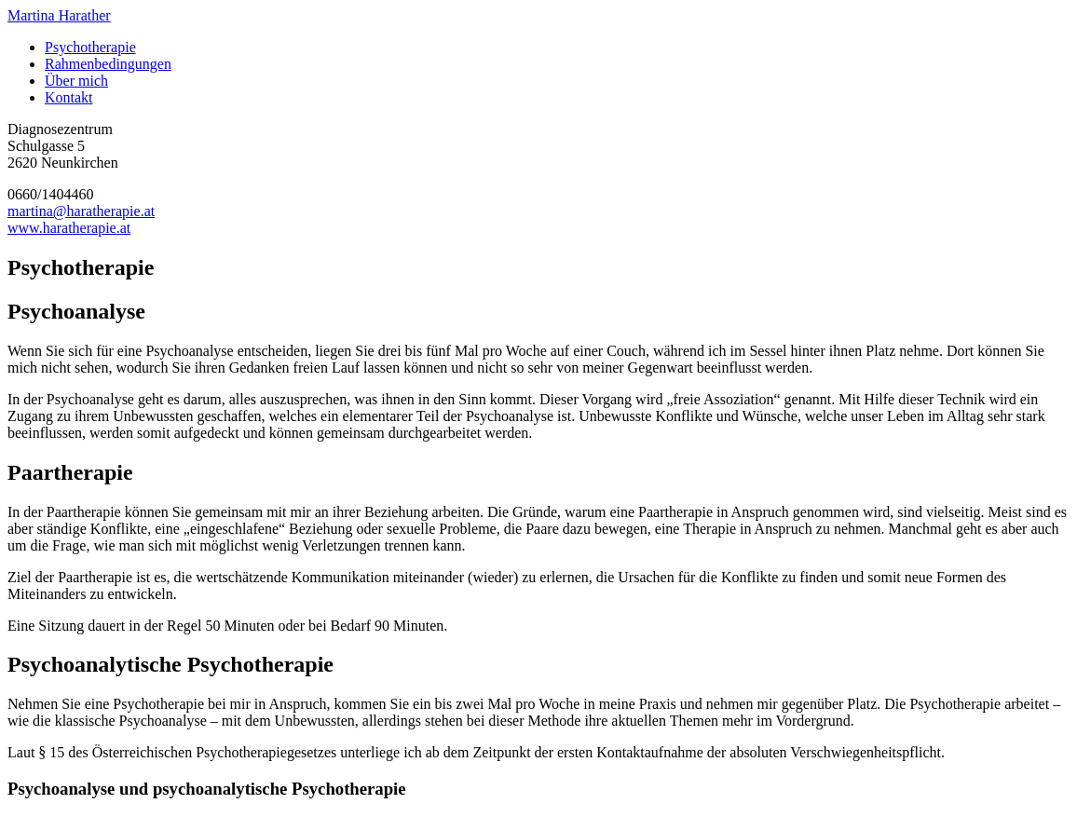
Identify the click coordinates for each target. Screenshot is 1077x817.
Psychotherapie (90, 47)
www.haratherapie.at (68, 228)
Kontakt (69, 97)
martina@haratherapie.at (81, 211)
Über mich (76, 81)
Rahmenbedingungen (108, 64)
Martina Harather (59, 15)
